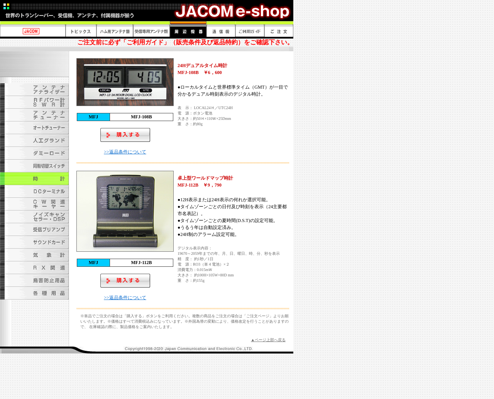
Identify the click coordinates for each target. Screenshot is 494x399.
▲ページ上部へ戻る (268, 340)
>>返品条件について (125, 152)
